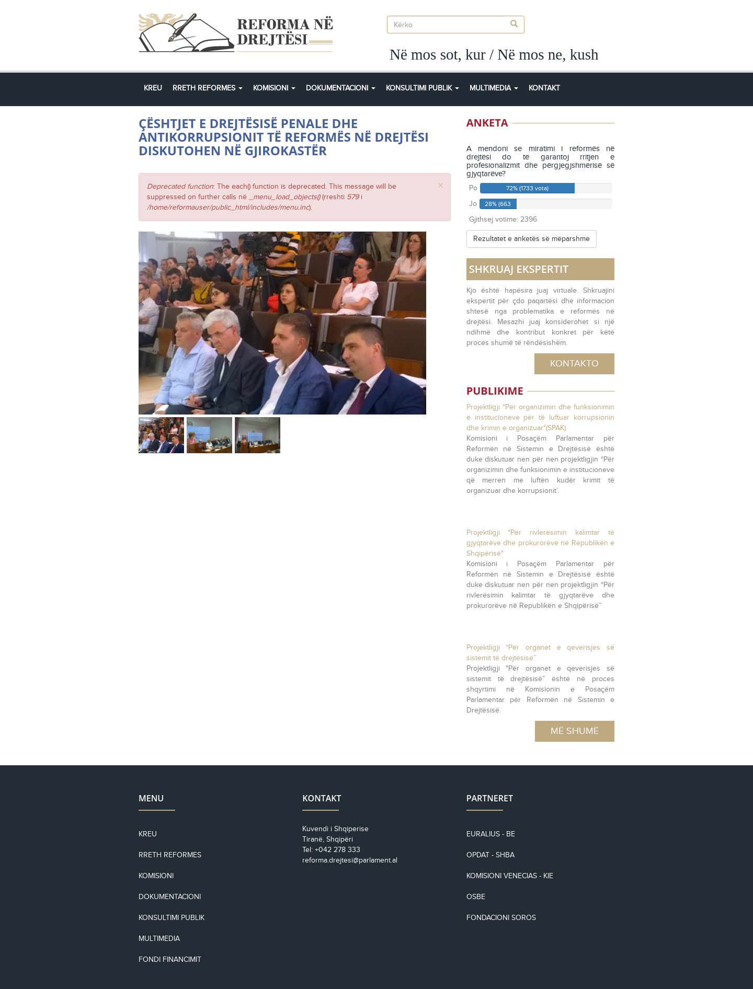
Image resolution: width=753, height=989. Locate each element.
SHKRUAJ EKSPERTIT (519, 269)
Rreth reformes (170, 855)
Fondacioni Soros (501, 918)
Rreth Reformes (208, 88)
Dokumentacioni (340, 88)
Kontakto (574, 363)
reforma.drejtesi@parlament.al (349, 860)
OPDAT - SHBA (490, 855)
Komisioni (274, 88)
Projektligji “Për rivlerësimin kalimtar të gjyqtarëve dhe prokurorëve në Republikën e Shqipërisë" (540, 542)
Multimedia (494, 88)
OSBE (475, 897)
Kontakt (544, 88)
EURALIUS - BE (490, 834)
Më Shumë (575, 731)
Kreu (153, 88)
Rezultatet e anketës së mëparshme (531, 239)
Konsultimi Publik (422, 88)
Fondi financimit (170, 959)
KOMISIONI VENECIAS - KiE (509, 876)
